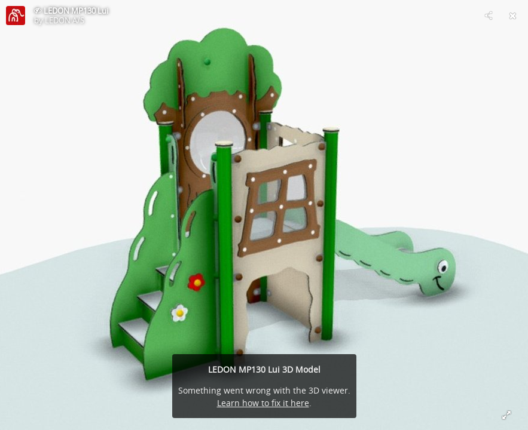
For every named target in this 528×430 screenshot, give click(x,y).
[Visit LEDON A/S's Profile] (15, 15)
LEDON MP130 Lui (76, 10)
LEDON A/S (64, 20)
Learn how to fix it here (263, 402)
